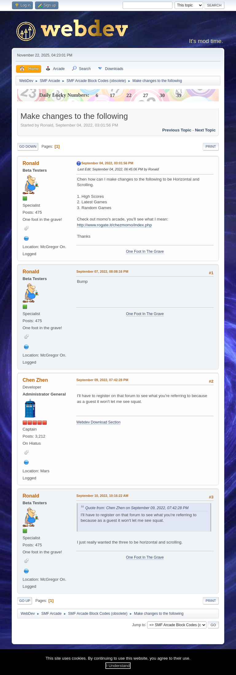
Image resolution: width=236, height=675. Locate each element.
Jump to (138, 624)
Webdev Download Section (98, 422)
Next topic (205, 130)
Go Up (24, 601)
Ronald (30, 163)
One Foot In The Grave (145, 251)
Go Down (27, 146)
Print (211, 146)
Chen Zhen (35, 380)
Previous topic (176, 130)
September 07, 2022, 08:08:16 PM (102, 271)
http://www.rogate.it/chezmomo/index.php (114, 225)
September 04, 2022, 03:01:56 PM (107, 163)
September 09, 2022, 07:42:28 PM (102, 380)
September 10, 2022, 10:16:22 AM (102, 495)
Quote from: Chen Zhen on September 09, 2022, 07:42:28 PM (136, 508)
